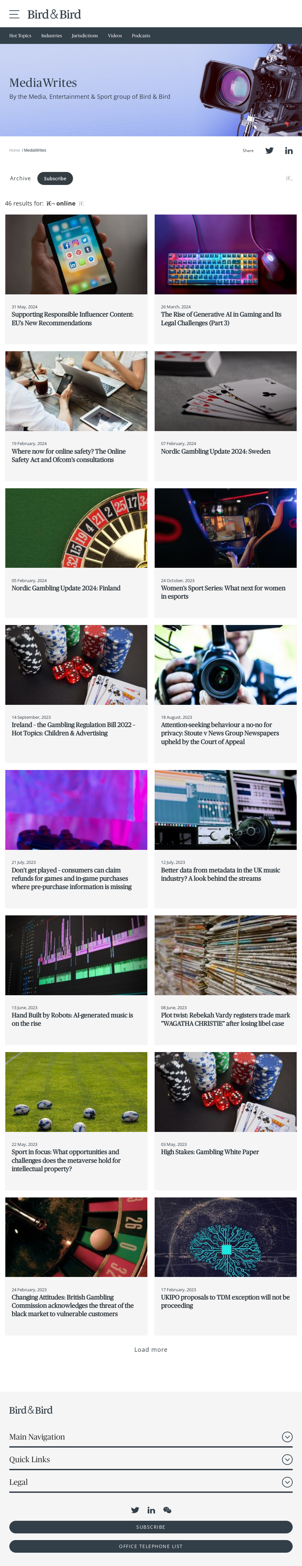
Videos (115, 35)
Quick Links (29, 1459)
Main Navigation (37, 1436)
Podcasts (141, 35)
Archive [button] (20, 178)
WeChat (167, 1510)
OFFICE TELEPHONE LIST (151, 1546)
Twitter (269, 150)
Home (14, 150)
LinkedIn (289, 150)
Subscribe (55, 178)
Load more (151, 1349)
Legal (18, 1482)
